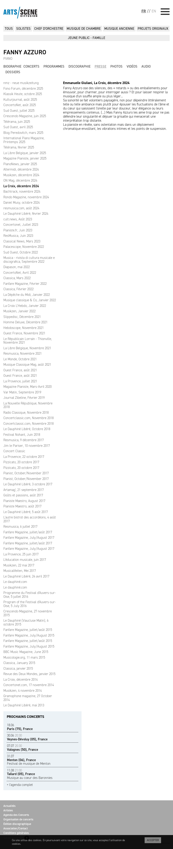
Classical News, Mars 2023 (21, 241)
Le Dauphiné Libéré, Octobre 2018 (26, 429)
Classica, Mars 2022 (17, 278)
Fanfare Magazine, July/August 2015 (28, 635)
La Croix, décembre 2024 (21, 186)
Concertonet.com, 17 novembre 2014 (28, 685)
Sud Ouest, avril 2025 (18, 127)
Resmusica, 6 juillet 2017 (20, 526)
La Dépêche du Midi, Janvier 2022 (26, 294)
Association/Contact (15, 828)
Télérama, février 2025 (18, 147)
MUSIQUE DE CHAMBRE (84, 28)
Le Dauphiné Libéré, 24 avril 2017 (26, 576)
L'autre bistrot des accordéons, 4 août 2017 (29, 519)
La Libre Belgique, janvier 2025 (24, 153)
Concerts (31, 66)
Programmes (53, 66)
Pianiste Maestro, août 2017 (22, 506)
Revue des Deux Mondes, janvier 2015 (29, 674)
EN (154, 11)
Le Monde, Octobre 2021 (20, 359)
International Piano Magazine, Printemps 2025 (23, 140)
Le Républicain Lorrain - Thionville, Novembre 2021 (27, 341)
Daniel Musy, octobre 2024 (21, 202)
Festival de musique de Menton (28, 760)
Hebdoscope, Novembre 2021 (23, 328)
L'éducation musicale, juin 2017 (24, 559)
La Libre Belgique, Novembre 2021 (27, 348)
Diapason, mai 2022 (16, 267)
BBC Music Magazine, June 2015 (25, 652)
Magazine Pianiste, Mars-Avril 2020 (27, 386)
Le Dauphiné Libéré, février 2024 (25, 213)
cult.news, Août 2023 (17, 219)
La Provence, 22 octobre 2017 (23, 456)
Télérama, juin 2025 (16, 121)
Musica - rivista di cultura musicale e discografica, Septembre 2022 (29, 260)
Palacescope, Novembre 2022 (23, 246)
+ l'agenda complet (20, 785)
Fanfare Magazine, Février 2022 (25, 283)
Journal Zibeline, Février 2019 (24, 397)
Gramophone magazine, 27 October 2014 (27, 698)
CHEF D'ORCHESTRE (48, 28)
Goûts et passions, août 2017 (23, 495)
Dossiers (12, 72)
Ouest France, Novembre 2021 (24, 333)
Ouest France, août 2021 (20, 370)
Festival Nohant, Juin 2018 (21, 434)
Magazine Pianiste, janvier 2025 (24, 158)
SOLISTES (23, 28)
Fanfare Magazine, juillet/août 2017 (27, 532)
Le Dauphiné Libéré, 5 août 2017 (25, 512)
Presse (100, 66)
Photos (116, 66)
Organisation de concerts (18, 819)
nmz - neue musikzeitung (21, 83)
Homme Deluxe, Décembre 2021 (25, 322)
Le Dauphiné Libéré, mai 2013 (23, 705)
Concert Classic (14, 451)
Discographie (79, 66)
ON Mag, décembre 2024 (20, 180)
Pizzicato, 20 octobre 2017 (21, 462)
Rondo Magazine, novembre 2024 (26, 197)
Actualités (9, 806)
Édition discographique (17, 824)
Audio (146, 66)
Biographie (12, 66)
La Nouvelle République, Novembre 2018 (27, 405)
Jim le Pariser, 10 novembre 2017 (26, 445)
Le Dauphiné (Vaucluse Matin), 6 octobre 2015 (25, 622)
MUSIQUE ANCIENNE (119, 28)
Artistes (8, 810)
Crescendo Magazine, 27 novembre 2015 (27, 613)
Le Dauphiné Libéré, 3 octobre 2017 (27, 484)
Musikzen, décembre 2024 (21, 175)
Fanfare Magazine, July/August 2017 (28, 537)
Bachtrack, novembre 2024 (21, 191)
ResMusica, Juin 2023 (18, 235)
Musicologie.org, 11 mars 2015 (24, 657)
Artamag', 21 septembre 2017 (23, 490)
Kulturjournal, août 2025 (20, 99)
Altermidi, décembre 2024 (21, 169)
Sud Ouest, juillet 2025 (18, 110)
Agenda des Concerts (16, 815)
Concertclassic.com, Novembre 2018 (28, 418)
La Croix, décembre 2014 (20, 679)
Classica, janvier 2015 (18, 668)
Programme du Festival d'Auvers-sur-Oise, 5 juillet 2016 (29, 595)
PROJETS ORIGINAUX (153, 28)
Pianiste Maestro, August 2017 (24, 501)
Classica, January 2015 (19, 663)
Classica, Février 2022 (18, 289)
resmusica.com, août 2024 (21, 208)
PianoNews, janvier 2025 (20, 164)
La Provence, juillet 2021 (20, 381)
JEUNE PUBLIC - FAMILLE (86, 38)
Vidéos (132, 66)
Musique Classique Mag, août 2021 (27, 364)
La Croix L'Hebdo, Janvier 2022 (24, 306)
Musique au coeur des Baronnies (29, 774)
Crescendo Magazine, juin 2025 (24, 116)
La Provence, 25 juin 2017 (21, 554)
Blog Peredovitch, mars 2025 (23, 132)
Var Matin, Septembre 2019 (22, 392)
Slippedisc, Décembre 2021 (22, 317)
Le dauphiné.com (15, 582)
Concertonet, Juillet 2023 (20, 224)
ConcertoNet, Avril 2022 (19, 272)
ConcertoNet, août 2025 (19, 105)
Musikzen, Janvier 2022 (19, 311)
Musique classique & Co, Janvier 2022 (29, 300)
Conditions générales (16, 833)
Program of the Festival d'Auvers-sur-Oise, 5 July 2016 (29, 604)
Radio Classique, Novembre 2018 (26, 412)
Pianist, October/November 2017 (26, 473)
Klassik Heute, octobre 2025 (22, 94)
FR (143, 11)
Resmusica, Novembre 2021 (22, 353)
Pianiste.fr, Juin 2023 (17, 230)
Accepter (153, 840)
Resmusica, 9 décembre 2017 (23, 440)
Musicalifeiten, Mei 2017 (19, 570)
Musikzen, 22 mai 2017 (18, 565)
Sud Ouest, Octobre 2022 (20, 252)
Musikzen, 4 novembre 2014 (22, 690)
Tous (9, 28)
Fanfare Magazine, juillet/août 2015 (27, 630)
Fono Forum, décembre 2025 (23, 88)
